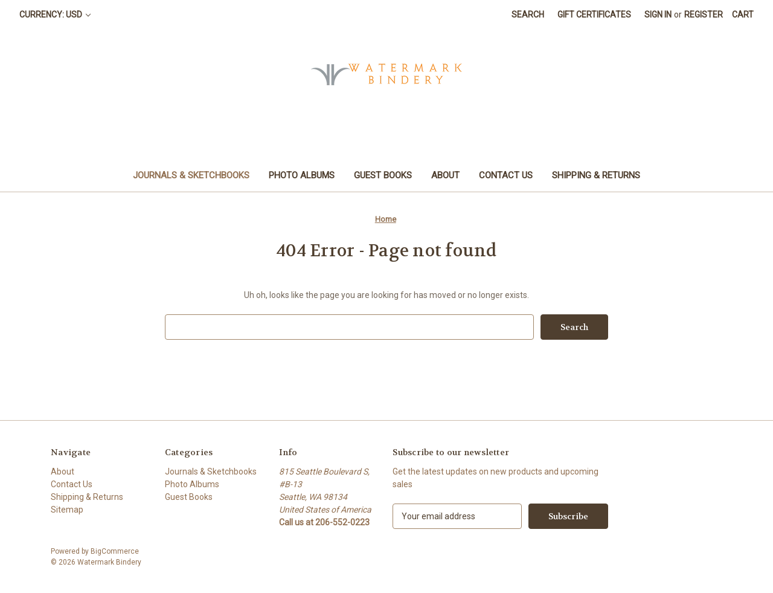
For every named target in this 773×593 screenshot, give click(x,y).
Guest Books (383, 175)
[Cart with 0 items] (742, 15)
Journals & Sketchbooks (191, 175)
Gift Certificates (594, 14)
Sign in (658, 14)
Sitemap (67, 509)
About (445, 175)
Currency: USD (55, 14)
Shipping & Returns (596, 175)
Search (528, 14)
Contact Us (506, 175)
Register (703, 14)
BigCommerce (115, 551)
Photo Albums (302, 175)
